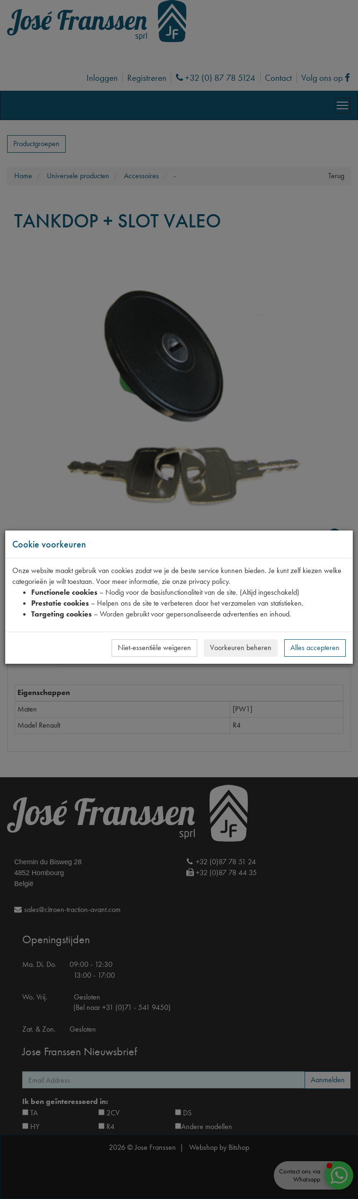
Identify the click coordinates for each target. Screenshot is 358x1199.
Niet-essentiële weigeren (154, 647)
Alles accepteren (315, 647)
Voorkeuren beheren (240, 647)
